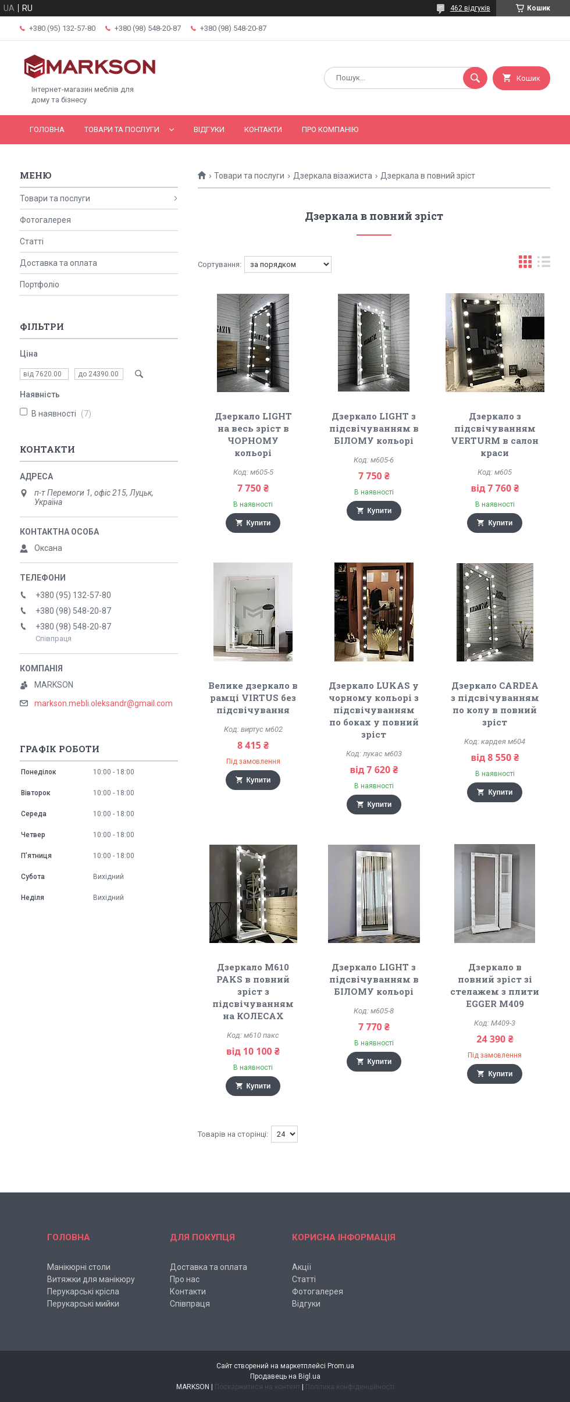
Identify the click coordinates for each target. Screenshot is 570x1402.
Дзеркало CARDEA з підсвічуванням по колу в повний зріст (495, 703)
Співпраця (190, 1303)
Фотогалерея (45, 220)
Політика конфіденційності (349, 1387)
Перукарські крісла (83, 1291)
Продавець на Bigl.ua (285, 1376)
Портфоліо (39, 284)
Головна (47, 129)
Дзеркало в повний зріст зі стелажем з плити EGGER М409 (494, 985)
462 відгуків (470, 8)
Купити (259, 523)
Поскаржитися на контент (257, 1387)
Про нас (185, 1279)
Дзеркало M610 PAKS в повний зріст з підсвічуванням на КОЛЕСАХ (253, 991)
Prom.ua (340, 1366)
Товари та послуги (121, 129)
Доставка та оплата (58, 263)
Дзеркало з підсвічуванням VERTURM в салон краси (495, 434)
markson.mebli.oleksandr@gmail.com (103, 703)
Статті (32, 241)
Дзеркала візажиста (332, 175)
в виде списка (543, 264)
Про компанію (330, 129)
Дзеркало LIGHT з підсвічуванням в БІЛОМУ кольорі (374, 428)
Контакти (263, 129)
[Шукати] (475, 78)
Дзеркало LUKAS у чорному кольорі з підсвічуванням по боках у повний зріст (374, 709)
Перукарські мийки (83, 1303)
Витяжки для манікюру (91, 1279)
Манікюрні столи (79, 1267)
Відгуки (209, 129)
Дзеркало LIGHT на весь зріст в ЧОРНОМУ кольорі (253, 434)
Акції (301, 1267)
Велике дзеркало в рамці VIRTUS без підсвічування (253, 697)
